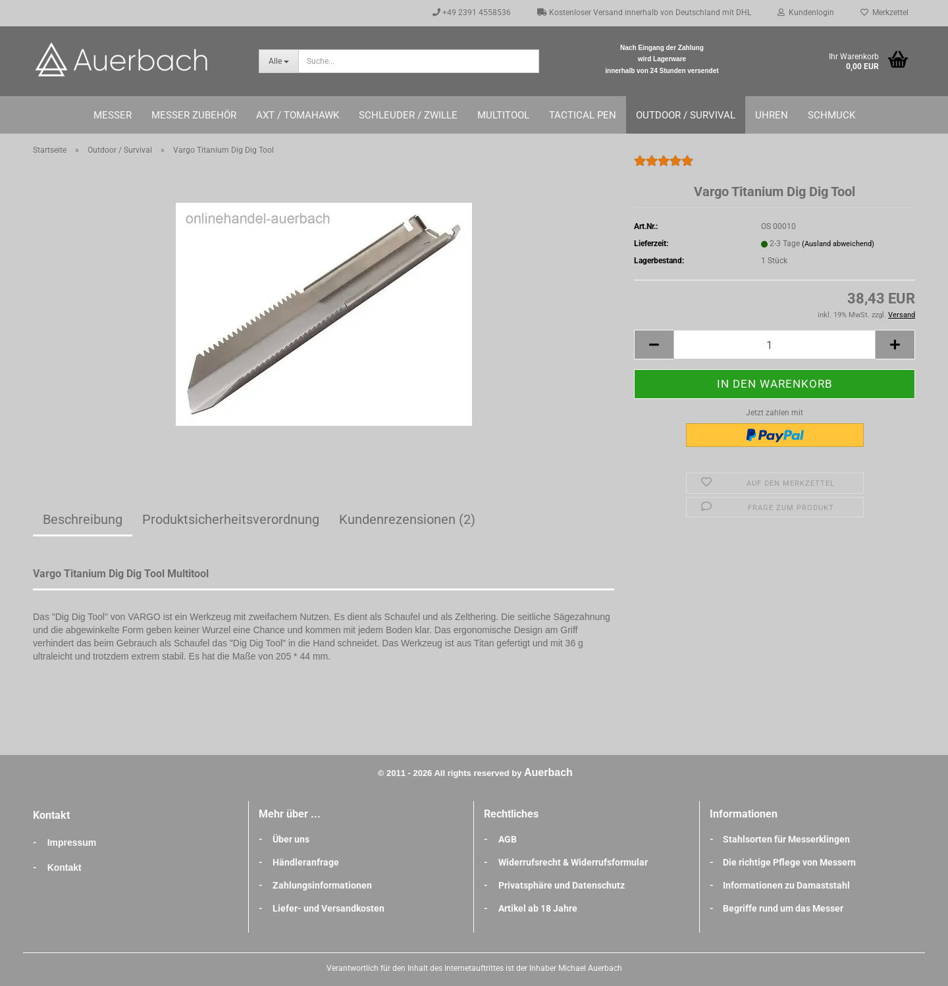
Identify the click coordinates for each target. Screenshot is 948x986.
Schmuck (831, 115)
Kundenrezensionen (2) (407, 519)
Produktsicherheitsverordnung (230, 519)
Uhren (771, 115)
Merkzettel (884, 12)
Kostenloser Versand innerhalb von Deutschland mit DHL (644, 12)
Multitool (503, 115)
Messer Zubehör (193, 115)
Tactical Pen (582, 115)
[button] (653, 344)
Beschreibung (82, 519)
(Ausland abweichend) (838, 244)
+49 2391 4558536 (472, 12)
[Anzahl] (774, 344)
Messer (112, 115)
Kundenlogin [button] (805, 12)
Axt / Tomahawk (297, 115)
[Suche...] (278, 61)
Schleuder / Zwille (408, 115)
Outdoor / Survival (685, 115)
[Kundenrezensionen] (663, 166)
